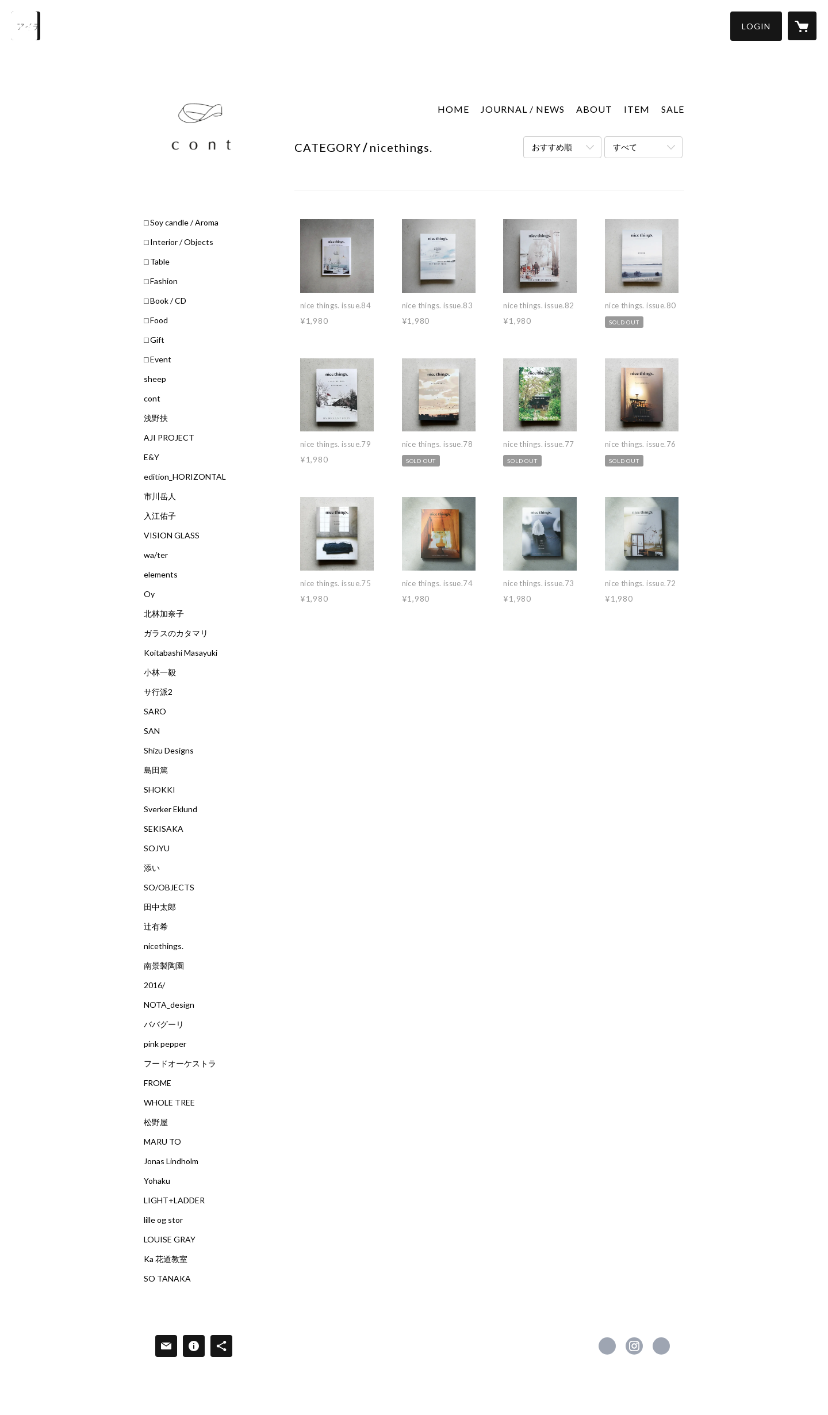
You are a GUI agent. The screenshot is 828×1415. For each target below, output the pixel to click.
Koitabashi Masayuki (180, 653)
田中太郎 (160, 907)
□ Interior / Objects (178, 242)
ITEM (637, 109)
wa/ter (156, 555)
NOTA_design (169, 1005)
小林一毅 (160, 672)
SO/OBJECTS (169, 888)
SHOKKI (159, 790)
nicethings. (163, 946)
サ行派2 (158, 692)
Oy (149, 594)
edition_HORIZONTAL (185, 477)
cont (152, 399)
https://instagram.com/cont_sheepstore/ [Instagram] (634, 1346)
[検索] (26, 26)
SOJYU (157, 848)
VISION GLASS (172, 535)
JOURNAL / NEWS (523, 109)
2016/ (154, 985)
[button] (756, 26)
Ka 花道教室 (165, 1259)
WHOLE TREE (169, 1103)
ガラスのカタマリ (176, 633)
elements (161, 575)
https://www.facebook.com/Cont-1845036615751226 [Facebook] (607, 1346)
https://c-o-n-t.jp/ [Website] (661, 1346)
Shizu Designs (169, 751)
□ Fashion (161, 281)
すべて (625, 147)
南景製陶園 (164, 966)
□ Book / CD (165, 301)
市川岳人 (160, 496)
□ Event (157, 359)
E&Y (151, 457)
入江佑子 (160, 516)
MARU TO (162, 1142)
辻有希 (156, 927)
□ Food (156, 320)
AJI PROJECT (169, 438)
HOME (453, 109)
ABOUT (594, 109)
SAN (152, 731)
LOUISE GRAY (169, 1240)
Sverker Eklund (170, 809)
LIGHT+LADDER (174, 1200)
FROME (157, 1083)
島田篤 (156, 770)
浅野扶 (156, 418)
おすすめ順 (552, 147)
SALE (672, 109)
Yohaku (157, 1181)
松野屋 (156, 1122)
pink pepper (165, 1044)
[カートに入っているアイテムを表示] (802, 26)
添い (152, 868)
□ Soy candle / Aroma (181, 223)
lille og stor (163, 1220)
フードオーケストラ (180, 1064)
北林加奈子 (164, 614)
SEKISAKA (163, 829)
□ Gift (154, 340)
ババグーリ (164, 1024)
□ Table (157, 262)
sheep (155, 379)
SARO (155, 712)
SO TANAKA (167, 1279)
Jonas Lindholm (171, 1161)
